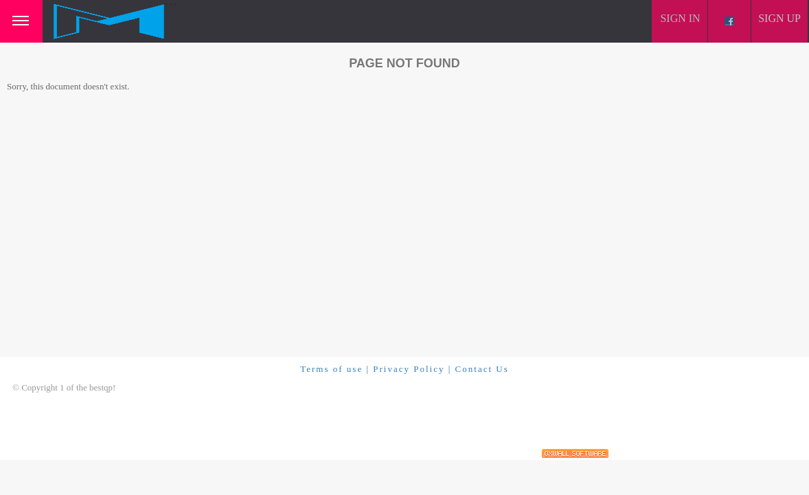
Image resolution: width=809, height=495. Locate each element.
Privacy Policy (408, 369)
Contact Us (482, 369)
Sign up (779, 18)
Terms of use (331, 369)
